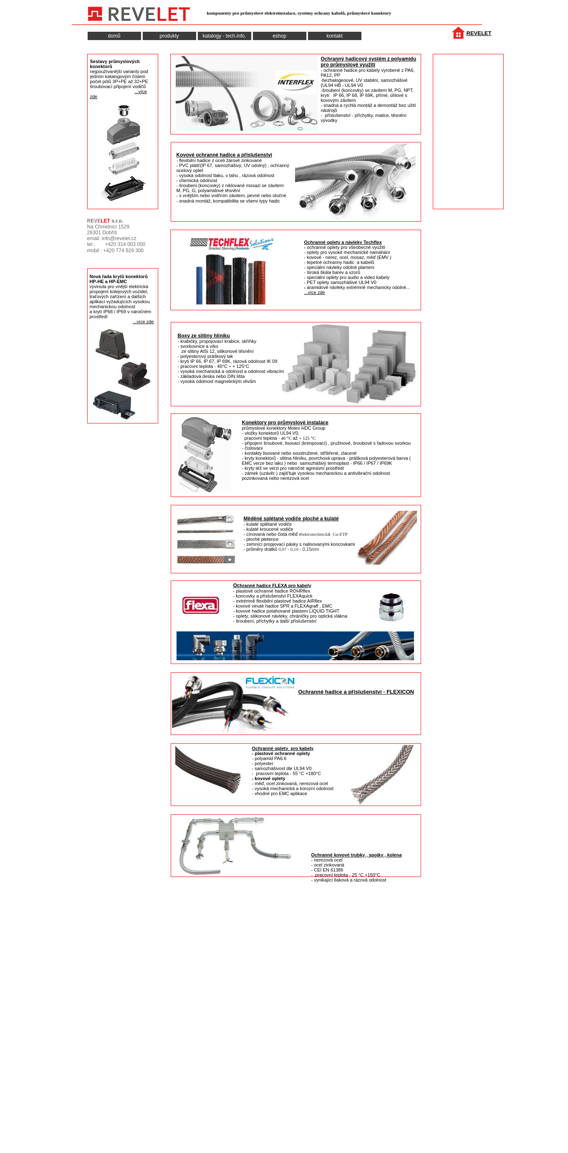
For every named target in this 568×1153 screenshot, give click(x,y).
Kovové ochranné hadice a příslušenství (224, 155)
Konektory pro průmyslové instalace (285, 423)
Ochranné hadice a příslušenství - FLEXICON (356, 692)
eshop (279, 36)
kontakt (334, 36)
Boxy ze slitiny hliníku (204, 336)
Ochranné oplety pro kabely (283, 748)
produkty (169, 36)
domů (114, 36)
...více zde (314, 292)
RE (470, 33)
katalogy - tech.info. (224, 36)
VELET (483, 33)
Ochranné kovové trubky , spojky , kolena (356, 854)
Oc (236, 585)
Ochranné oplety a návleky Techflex (343, 242)
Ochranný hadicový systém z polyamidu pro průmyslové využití (369, 62)
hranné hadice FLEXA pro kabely (275, 585)
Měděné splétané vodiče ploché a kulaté (291, 519)
